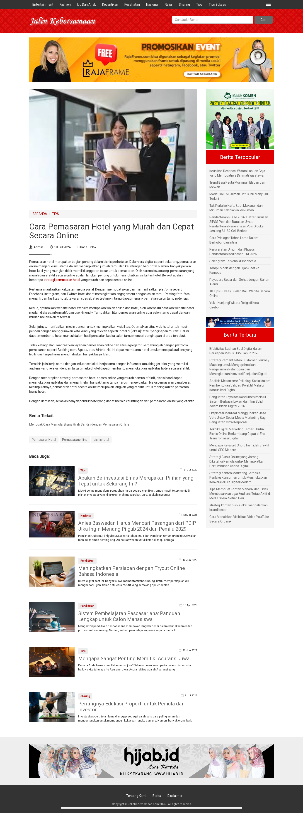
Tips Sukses (217, 4)
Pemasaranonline (74, 439)
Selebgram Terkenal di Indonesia (232, 261)
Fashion (65, 4)
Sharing (184, 4)
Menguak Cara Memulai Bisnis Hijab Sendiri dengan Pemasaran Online (79, 424)
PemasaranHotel (44, 439)
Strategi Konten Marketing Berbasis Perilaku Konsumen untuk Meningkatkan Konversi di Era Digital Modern (238, 477)
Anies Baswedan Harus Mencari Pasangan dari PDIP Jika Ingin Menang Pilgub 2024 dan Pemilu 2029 (137, 526)
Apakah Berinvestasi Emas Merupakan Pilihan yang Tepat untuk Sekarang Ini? (136, 481)
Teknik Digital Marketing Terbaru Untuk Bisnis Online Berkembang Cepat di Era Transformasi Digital (237, 433)
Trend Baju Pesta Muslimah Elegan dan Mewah (237, 185)
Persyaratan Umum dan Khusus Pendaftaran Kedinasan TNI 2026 (233, 252)
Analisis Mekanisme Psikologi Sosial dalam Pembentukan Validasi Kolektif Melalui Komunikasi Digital (239, 385)
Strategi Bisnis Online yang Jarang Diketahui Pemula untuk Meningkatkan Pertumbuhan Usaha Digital (236, 461)
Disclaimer (174, 796)
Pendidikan (87, 560)
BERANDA (40, 214)
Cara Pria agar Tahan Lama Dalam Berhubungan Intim (233, 240)
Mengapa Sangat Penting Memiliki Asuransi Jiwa (134, 658)
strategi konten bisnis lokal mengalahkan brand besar (238, 507)
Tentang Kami (136, 796)
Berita (157, 796)
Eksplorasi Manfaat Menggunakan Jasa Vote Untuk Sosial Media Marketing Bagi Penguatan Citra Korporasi (237, 417)
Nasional (152, 4)
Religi (168, 4)
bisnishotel (101, 439)
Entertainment (42, 4)
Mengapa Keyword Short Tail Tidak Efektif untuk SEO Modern (239, 447)
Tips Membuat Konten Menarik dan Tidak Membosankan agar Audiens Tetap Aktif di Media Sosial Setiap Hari (240, 493)
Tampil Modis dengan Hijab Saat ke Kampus (234, 270)
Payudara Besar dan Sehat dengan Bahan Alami (239, 282)
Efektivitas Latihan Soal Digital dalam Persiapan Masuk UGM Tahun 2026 (235, 351)
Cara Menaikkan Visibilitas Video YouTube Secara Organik (239, 519)
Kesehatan (132, 4)
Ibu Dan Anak (86, 4)
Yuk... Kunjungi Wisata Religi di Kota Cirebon (234, 305)
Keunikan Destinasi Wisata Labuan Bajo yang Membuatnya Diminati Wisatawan (237, 173)
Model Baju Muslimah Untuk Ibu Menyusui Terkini (239, 196)
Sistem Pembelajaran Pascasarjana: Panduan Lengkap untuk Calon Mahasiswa (129, 616)
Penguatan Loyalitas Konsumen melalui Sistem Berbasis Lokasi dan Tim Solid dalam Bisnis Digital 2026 (237, 401)
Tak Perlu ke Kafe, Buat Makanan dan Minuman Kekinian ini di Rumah (236, 208)
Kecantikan (110, 4)
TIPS (55, 214)
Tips (199, 4)
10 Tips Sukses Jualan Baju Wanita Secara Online (239, 293)
